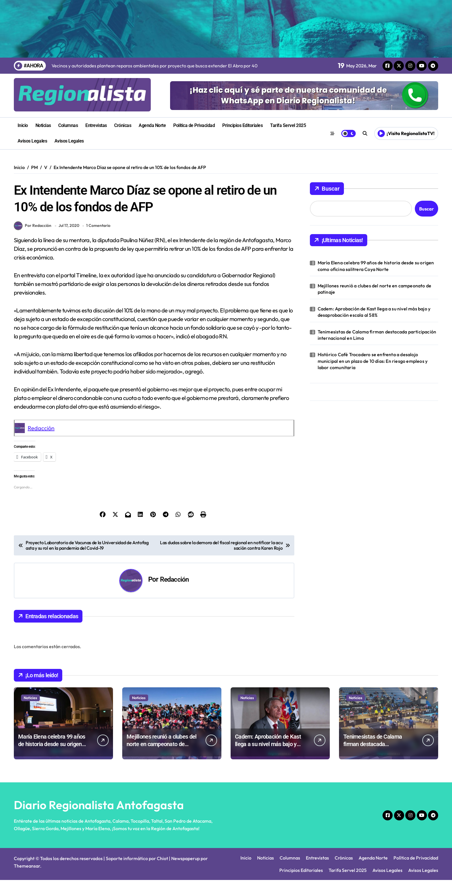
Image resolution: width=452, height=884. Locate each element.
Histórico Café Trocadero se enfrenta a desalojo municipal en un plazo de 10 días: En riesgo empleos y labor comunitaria (373, 361)
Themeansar (27, 870)
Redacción (41, 432)
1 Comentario (99, 229)
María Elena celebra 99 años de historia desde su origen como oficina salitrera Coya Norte (376, 266)
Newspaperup (185, 862)
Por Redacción (32, 229)
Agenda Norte (152, 125)
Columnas (68, 125)
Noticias (43, 125)
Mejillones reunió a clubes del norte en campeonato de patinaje (375, 289)
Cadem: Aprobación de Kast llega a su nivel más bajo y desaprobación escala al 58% (374, 312)
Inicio (23, 125)
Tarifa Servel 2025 (288, 125)
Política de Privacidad (194, 125)
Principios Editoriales (242, 125)
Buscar (327, 189)
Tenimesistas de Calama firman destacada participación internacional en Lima (377, 335)
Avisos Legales (32, 141)
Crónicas (122, 125)
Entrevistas (96, 125)
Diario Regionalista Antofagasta (99, 809)
